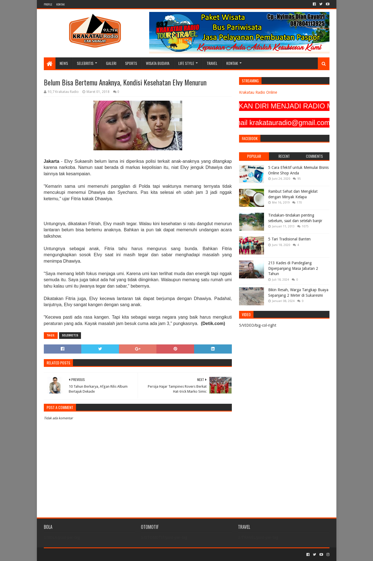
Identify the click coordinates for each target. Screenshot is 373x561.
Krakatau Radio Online (258, 92)
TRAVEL (212, 63)
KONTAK (60, 4)
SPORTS (131, 63)
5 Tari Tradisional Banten (289, 239)
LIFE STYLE (186, 63)
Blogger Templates (106, 554)
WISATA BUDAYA (157, 63)
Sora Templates (74, 554)
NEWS (64, 63)
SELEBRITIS (85, 63)
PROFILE (48, 4)
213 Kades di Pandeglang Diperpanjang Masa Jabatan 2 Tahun (293, 268)
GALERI (111, 63)
